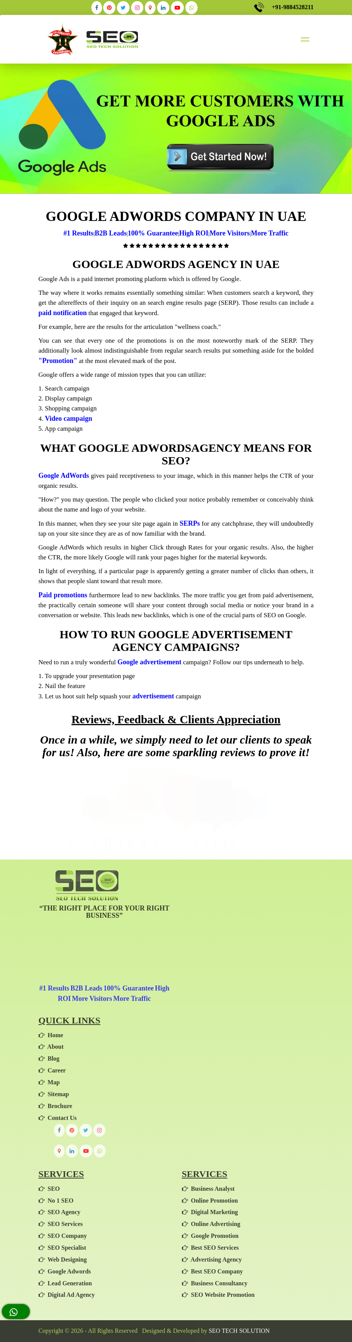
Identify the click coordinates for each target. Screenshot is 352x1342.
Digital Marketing (210, 1212)
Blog (49, 1058)
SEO (49, 1188)
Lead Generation (65, 1283)
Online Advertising (211, 1224)
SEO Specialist (62, 1247)
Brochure (55, 1106)
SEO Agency (60, 1212)
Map (49, 1082)
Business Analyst (208, 1188)
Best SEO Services (210, 1247)
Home (51, 1035)
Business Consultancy (215, 1283)
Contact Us (58, 1118)
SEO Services (61, 1224)
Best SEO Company (212, 1271)
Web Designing (63, 1259)
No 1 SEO (56, 1200)
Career (52, 1070)
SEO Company (63, 1235)
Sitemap (54, 1094)
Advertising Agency (212, 1259)
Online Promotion (210, 1200)
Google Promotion (210, 1235)
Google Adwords (65, 1271)
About (51, 1046)
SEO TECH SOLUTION (239, 1330)
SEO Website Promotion (218, 1294)
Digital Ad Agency (67, 1294)
